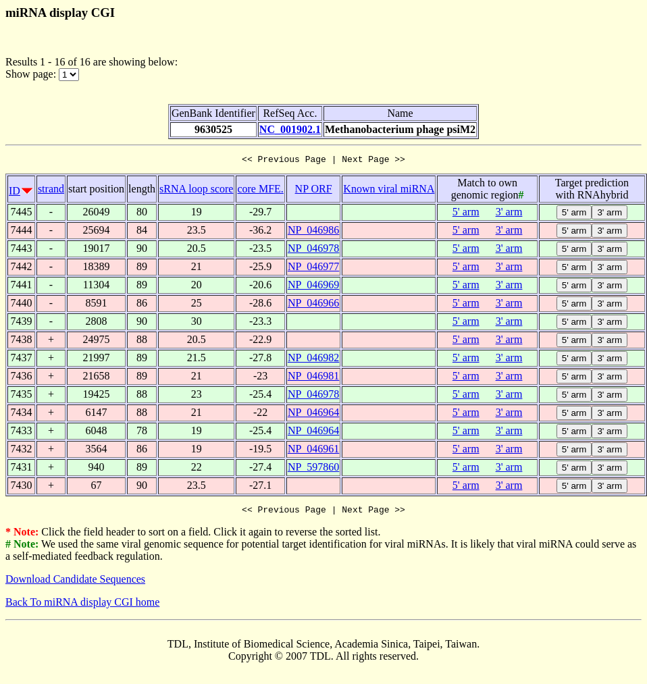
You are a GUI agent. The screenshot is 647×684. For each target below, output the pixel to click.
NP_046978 (313, 250)
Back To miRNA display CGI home (82, 606)
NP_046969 (313, 286)
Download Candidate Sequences (75, 583)
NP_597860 (313, 469)
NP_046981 (313, 378)
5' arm (466, 213)
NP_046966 (313, 305)
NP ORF (313, 190)
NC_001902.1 (290, 129)
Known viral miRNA (388, 190)
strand (51, 190)
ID (14, 193)
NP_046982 (313, 359)
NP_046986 (313, 232)
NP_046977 (313, 268)
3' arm (509, 213)
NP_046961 (313, 450)
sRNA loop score (196, 190)
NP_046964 (313, 414)
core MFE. (260, 190)
